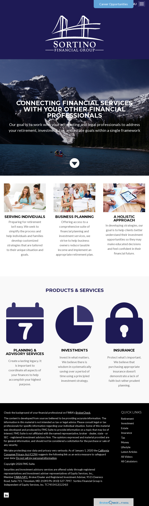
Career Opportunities (113, 4)
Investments (74, 350)
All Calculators (129, 461)
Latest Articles (129, 451)
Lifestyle (125, 447)
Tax (123, 437)
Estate (124, 428)
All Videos (127, 456)
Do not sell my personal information (36, 458)
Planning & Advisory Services (25, 352)
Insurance (124, 350)
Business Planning (74, 217)
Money (125, 442)
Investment (127, 423)
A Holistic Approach (124, 218)
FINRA (17, 477)
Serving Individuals (24, 217)
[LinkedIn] (6, 495)
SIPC (25, 477)
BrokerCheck (83, 412)
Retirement (127, 418)
